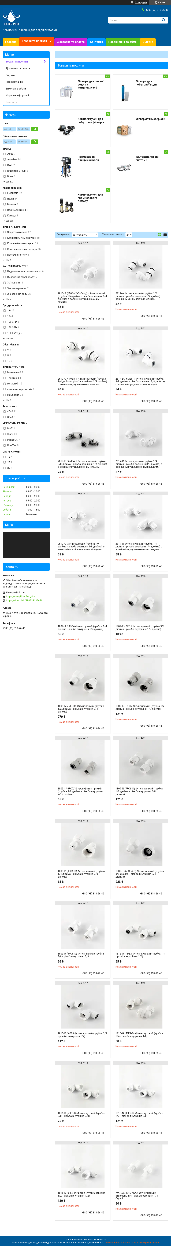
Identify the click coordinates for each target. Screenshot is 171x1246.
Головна (10, 42)
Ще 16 (9, 338)
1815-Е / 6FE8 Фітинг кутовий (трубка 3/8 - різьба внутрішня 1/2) (82, 1035)
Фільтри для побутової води (146, 83)
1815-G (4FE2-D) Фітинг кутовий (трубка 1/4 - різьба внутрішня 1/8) (139, 1035)
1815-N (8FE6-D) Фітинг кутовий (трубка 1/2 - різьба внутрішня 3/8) (139, 1114)
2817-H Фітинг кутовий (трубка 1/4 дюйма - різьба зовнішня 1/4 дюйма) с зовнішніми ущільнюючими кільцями (139, 546)
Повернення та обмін (122, 42)
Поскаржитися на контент (118, 1242)
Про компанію (14, 81)
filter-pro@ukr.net (15, 592)
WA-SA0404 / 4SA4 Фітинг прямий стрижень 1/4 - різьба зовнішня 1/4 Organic (137, 1196)
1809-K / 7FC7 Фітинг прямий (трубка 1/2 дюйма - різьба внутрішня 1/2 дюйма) (140, 707)
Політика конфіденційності (145, 1242)
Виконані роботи (16, 88)
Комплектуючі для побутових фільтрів (91, 120)
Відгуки (148, 42)
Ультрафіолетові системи (147, 158)
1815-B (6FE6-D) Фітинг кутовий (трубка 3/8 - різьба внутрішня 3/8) (81, 1114)
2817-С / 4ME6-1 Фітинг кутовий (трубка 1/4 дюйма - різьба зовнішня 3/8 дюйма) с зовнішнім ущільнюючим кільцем (82, 381)
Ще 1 (8, 260)
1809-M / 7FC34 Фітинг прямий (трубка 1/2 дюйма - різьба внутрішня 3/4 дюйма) (81, 709)
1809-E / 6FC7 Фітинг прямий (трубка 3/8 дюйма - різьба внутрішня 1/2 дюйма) (140, 627)
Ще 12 (9, 221)
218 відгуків (141, 2)
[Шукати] (163, 20)
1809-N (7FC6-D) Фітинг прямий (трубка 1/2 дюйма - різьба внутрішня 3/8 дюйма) (139, 791)
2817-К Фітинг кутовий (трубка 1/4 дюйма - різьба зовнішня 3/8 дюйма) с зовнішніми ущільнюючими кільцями (139, 464)
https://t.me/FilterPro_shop (21, 596)
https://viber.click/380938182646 (24, 600)
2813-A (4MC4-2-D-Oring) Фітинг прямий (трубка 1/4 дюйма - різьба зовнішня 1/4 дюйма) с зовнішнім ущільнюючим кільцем (82, 297)
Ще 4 (8, 299)
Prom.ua (102, 1239)
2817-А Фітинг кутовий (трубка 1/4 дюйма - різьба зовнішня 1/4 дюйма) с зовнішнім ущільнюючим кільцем (139, 296)
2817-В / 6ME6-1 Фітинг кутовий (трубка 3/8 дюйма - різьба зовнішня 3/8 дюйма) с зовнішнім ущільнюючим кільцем (140, 381)
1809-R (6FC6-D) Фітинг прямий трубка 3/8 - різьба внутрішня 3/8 (81, 955)
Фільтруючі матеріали (150, 119)
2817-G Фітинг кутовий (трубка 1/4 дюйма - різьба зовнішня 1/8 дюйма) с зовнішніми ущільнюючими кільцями (81, 546)
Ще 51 (9, 181)
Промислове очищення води (88, 158)
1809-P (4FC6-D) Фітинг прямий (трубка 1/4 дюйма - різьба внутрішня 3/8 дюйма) (81, 874)
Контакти (96, 42)
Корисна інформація (18, 95)
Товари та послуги (34, 41)
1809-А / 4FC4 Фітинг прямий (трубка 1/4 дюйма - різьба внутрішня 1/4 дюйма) (82, 627)
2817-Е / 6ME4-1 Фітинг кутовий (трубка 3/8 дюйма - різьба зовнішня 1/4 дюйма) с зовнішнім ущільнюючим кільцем (82, 464)
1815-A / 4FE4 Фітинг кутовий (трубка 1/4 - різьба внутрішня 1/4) (140, 955)
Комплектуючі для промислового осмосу (90, 198)
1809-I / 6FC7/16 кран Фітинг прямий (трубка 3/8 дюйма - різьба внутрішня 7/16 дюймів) (80, 791)
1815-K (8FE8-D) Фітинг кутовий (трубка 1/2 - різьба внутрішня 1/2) (81, 1194)
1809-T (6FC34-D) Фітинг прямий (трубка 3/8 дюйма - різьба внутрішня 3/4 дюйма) (140, 874)
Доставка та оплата (71, 42)
